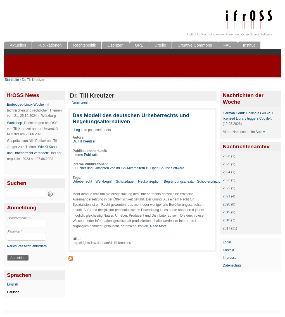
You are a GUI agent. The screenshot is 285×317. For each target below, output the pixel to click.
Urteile (160, 45)
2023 (226, 180)
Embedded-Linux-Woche (25, 105)
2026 (226, 156)
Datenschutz (232, 265)
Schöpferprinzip (208, 181)
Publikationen (49, 45)
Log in (79, 130)
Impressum (231, 258)
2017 (226, 228)
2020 (226, 204)
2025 (226, 164)
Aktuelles (18, 45)
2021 (226, 196)
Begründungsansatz (179, 181)
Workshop (14, 123)
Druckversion (81, 103)
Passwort (15, 231)
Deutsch (13, 292)
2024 (226, 172)
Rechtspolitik (84, 45)
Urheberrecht (82, 181)
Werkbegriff (104, 181)
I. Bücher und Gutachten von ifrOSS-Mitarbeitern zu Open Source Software (128, 168)
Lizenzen (115, 45)
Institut (249, 45)
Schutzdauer (125, 181)
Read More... (159, 226)
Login (227, 242)
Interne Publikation (86, 155)
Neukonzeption (149, 181)
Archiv (260, 132)
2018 (226, 220)
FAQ (228, 45)
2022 (226, 188)
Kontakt (228, 250)
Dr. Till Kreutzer (84, 141)
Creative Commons (194, 45)
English (12, 284)
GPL (139, 45)
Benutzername (19, 218)
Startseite (12, 80)
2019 (226, 212)
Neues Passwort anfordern (27, 246)
